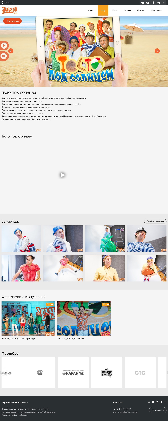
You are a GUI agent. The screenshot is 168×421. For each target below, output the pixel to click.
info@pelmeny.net (130, 412)
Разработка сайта (9, 415)
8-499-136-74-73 (124, 409)
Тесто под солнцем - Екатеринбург (18, 339)
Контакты (141, 10)
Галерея (127, 10)
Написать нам (158, 410)
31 (48, 305)
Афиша (91, 10)
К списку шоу (12, 21)
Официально (157, 10)
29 (104, 305)
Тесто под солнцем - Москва (71, 339)
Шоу (103, 10)
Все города (9, 2)
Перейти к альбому (155, 222)
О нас (114, 10)
